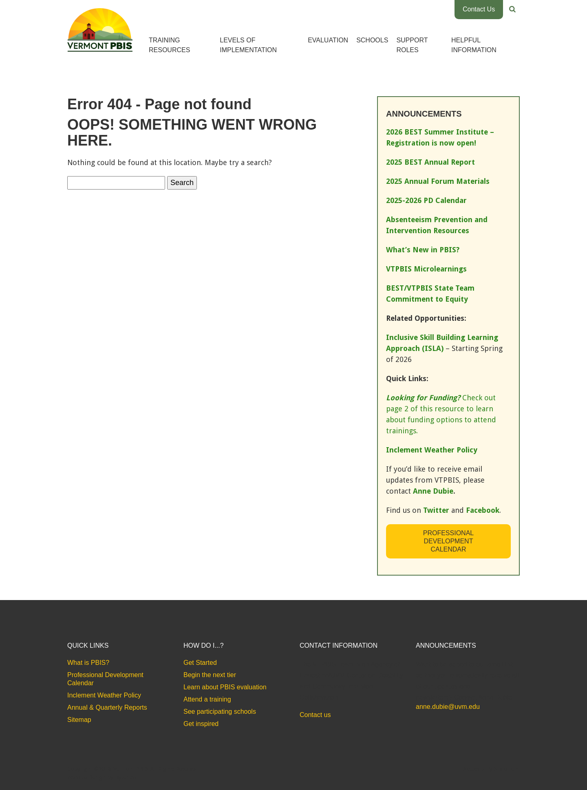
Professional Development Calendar (448, 541)
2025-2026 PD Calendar (426, 200)
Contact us (315, 714)
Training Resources (169, 45)
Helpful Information (474, 45)
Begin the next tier (209, 674)
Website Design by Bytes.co (101, 777)
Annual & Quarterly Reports (107, 707)
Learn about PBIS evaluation (225, 687)
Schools (372, 40)
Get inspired (200, 723)
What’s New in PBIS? (422, 249)
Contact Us (479, 9)
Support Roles (412, 45)
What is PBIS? (88, 662)
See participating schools (219, 711)
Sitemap (79, 719)
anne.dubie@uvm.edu (448, 706)
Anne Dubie (433, 491)
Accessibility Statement (491, 769)
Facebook (482, 510)
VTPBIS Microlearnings (426, 269)
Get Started (200, 662)
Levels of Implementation (248, 45)
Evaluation (328, 40)
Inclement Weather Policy (104, 695)
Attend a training (207, 699)
